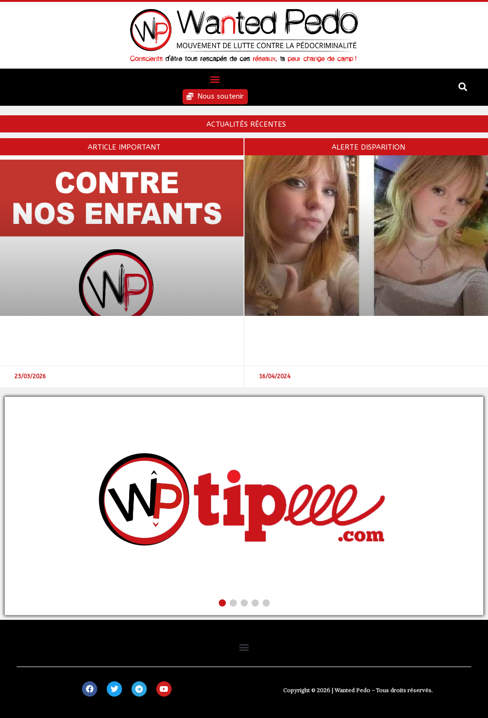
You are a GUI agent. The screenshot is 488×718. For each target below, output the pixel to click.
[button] (215, 79)
